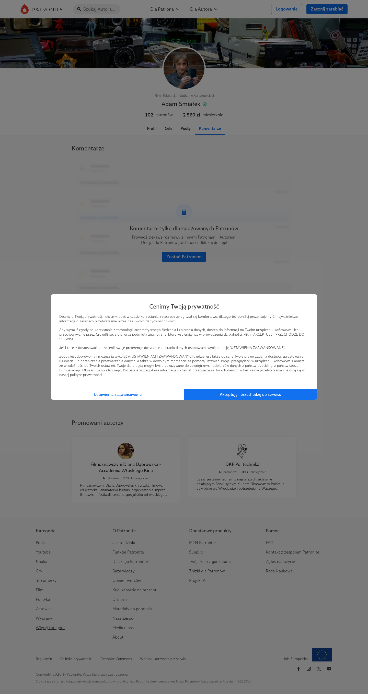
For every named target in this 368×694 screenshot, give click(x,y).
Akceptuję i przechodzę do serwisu (250, 394)
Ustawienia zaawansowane (118, 394)
